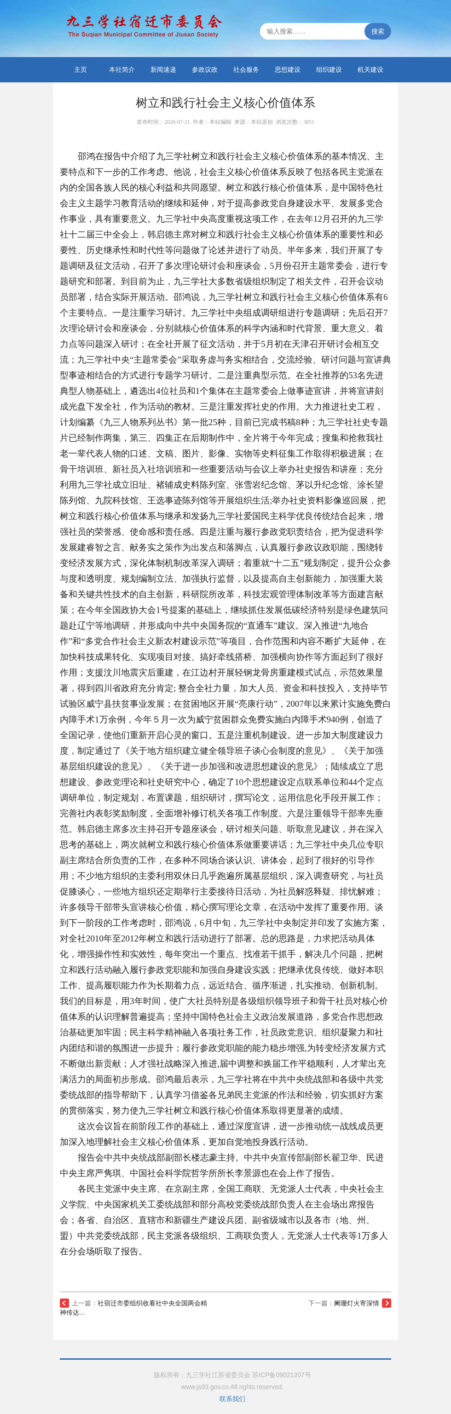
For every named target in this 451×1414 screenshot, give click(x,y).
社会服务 (246, 69)
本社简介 (122, 69)
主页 (80, 69)
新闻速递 (163, 69)
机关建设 (370, 69)
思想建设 (288, 69)
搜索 (377, 31)
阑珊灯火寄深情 (356, 1303)
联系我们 (232, 1398)
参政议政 (205, 69)
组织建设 (329, 69)
